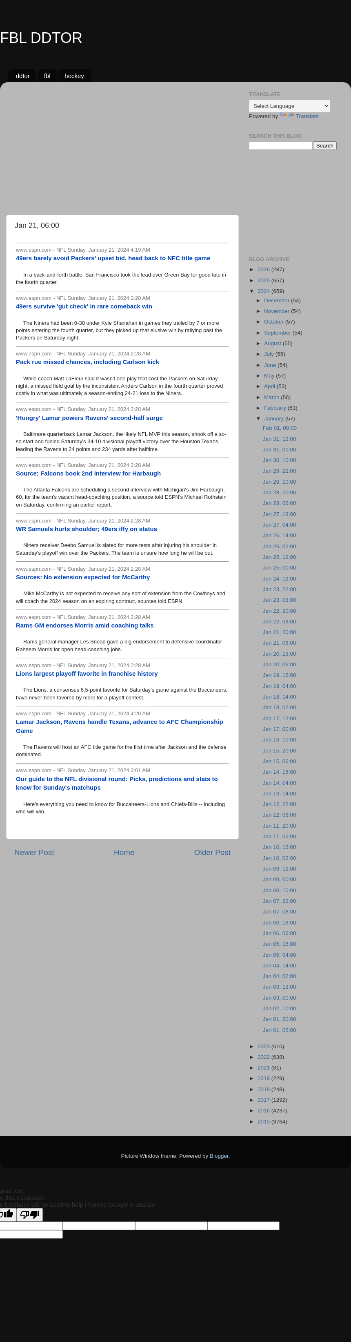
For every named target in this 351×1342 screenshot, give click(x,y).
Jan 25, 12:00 (279, 557)
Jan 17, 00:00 (279, 729)
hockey (74, 75)
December (277, 300)
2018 (264, 1089)
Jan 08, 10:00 (279, 890)
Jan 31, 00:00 (279, 450)
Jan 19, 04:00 (279, 686)
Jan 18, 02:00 (279, 707)
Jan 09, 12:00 (279, 869)
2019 (264, 1078)
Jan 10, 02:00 (279, 858)
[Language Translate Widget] (289, 106)
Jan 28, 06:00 (279, 503)
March (272, 397)
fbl (47, 75)
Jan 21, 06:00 (279, 643)
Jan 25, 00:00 (279, 568)
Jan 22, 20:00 (279, 611)
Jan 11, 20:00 (279, 826)
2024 (264, 291)
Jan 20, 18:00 (279, 654)
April (270, 386)
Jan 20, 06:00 (279, 664)
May (270, 376)
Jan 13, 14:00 (279, 793)
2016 (264, 1111)
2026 (264, 269)
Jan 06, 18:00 (279, 923)
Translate (299, 116)
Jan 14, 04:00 (279, 783)
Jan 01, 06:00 (279, 1030)
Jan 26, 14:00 (279, 535)
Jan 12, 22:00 (279, 804)
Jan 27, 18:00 (279, 514)
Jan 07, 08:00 (279, 912)
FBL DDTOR (41, 37)
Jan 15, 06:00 (279, 761)
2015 (264, 1122)
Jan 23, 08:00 (279, 600)
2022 (264, 1057)
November (277, 311)
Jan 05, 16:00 (279, 944)
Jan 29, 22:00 (279, 471)
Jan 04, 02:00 (279, 976)
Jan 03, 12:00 (279, 987)
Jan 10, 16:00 (279, 847)
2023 (264, 1046)
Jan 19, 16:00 (279, 675)
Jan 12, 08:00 (279, 815)
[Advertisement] (122, 145)
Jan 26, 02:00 (279, 546)
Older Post (212, 852)
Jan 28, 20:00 (279, 492)
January (274, 418)
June (271, 365)
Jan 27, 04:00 (279, 525)
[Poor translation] (30, 1214)
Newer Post (34, 852)
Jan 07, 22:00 (279, 901)
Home (124, 852)
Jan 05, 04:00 (279, 955)
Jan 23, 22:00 (279, 589)
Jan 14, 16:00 (279, 772)
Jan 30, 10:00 (279, 460)
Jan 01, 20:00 (279, 1019)
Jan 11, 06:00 (279, 836)
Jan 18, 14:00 (279, 697)
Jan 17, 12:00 (279, 718)
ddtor (23, 75)
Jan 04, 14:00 (279, 965)
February (276, 408)
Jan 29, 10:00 (279, 482)
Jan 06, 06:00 (279, 933)
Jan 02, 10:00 (279, 1008)
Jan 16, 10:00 (279, 740)
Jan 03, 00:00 (279, 998)
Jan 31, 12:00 (279, 439)
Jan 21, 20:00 (279, 632)
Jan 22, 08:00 (279, 622)
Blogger (219, 1156)
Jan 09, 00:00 (279, 879)
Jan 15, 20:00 (279, 751)
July (269, 354)
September (278, 333)
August (273, 343)
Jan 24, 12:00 (279, 579)
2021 (264, 1068)
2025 (264, 280)
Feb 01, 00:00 (280, 428)
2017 (264, 1100)
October (274, 322)
